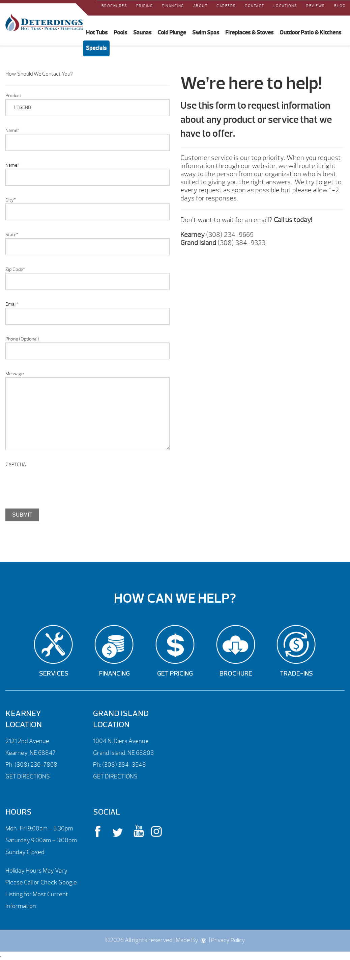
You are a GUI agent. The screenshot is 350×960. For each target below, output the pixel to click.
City (10, 200)
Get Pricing (175, 673)
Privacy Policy (228, 940)
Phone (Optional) (22, 339)
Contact (254, 5)
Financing (173, 5)
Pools (120, 32)
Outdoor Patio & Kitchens (310, 32)
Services (53, 673)
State (11, 235)
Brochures (114, 5)
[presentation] (56, 481)
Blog (340, 5)
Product (13, 96)
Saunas (142, 32)
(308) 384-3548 (124, 765)
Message (14, 374)
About (200, 5)
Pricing (144, 5)
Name (12, 130)
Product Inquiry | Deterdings (44, 22)
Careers (226, 5)
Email (12, 304)
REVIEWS (315, 5)
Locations (285, 5)
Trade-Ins (296, 673)
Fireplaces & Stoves (249, 32)
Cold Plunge (171, 32)
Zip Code (15, 269)
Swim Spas (205, 32)
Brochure (236, 673)
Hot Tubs (97, 32)
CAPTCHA (15, 464)
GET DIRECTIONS (27, 776)
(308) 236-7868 (35, 765)
